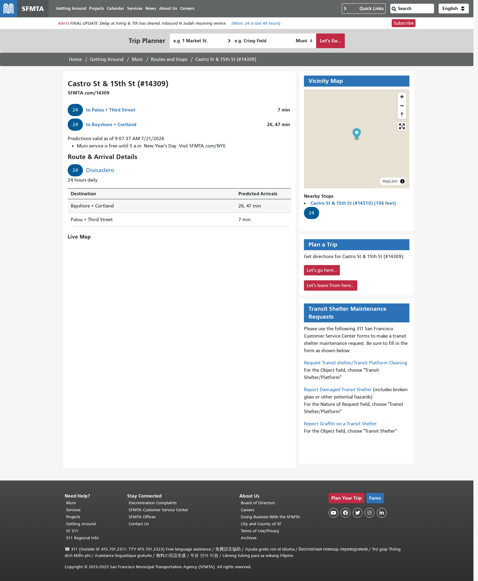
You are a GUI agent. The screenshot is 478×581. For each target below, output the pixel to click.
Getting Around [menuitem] (71, 8)
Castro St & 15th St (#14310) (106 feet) (353, 203)
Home (75, 59)
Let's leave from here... (331, 285)
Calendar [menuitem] (115, 8)
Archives (248, 537)
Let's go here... (322, 270)
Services (73, 509)
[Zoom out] (402, 105)
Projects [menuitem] (96, 8)
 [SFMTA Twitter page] (357, 512)
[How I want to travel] (304, 41)
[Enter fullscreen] (402, 126)
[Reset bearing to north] (402, 114)
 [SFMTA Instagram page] (369, 512)
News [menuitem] (150, 8)
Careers (247, 509)
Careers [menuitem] (187, 8)
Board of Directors (258, 502)
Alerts (63, 23)
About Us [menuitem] (168, 8)
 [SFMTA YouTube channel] (333, 512)
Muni (137, 59)
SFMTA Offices (142, 516)
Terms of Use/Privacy (260, 530)
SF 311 (72, 530)
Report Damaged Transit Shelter (338, 389)
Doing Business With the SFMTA (270, 516)
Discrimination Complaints (153, 502)
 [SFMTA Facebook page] (345, 512)
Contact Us (139, 523)
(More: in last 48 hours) (255, 23)
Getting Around (106, 59)
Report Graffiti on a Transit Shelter (340, 424)
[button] (454, 8)
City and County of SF (261, 523)
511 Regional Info (82, 537)
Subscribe (404, 23)
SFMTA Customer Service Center (158, 509)
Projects (73, 516)
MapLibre (390, 181)
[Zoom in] (402, 96)
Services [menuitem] (134, 8)
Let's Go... (330, 41)
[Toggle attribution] (402, 181)
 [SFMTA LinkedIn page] (382, 512)
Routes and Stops (169, 59)
